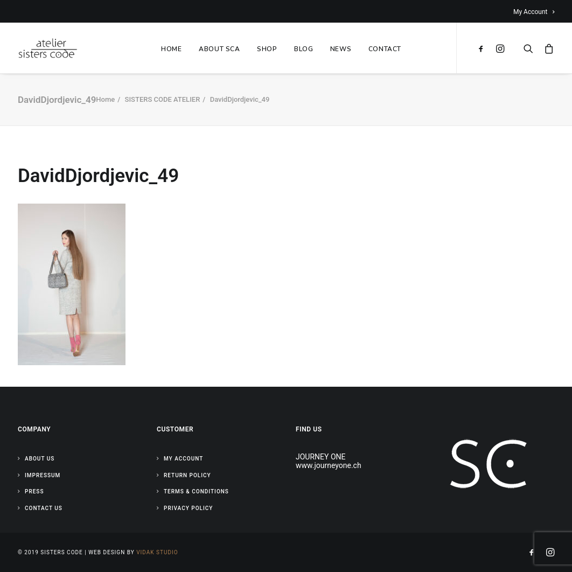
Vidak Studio (157, 552)
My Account (533, 12)
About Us (39, 459)
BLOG (303, 49)
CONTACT (384, 49)
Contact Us (43, 508)
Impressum (42, 475)
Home (105, 99)
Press (34, 491)
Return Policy (187, 475)
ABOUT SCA (219, 49)
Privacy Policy (188, 508)
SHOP (267, 49)
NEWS (340, 49)
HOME (171, 49)
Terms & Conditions (196, 491)
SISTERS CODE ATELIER (162, 99)
